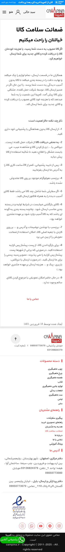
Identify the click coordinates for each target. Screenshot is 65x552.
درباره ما (58, 435)
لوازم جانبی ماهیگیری (52, 386)
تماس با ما (32, 299)
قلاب (60, 382)
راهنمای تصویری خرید (51, 422)
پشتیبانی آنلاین (12, 539)
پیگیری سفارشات (54, 418)
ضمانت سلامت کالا (53, 431)
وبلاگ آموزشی (55, 444)
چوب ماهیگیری (55, 369)
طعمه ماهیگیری (54, 377)
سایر (60, 403)
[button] (8, 12)
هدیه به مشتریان (53, 427)
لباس (60, 399)
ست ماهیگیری (55, 395)
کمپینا (8, 535)
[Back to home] (55, 12)
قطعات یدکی (56, 390)
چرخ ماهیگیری (55, 373)
